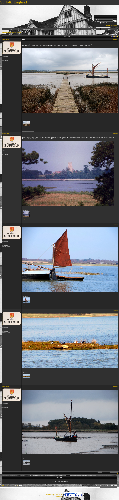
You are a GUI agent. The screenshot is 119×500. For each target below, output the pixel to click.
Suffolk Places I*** (17, 32)
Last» (93, 472)
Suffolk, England (6, 32)
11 (88, 472)
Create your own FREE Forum (54, 494)
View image (24, 129)
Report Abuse (58, 496)
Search (43, 29)
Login (114, 21)
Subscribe (114, 485)
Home (10, 29)
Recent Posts (92, 29)
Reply (115, 34)
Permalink (115, 39)
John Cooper (5, 39)
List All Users (26, 29)
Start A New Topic (108, 34)
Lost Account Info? (111, 25)
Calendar (76, 29)
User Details (59, 29)
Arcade (109, 29)
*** (117, 473)
